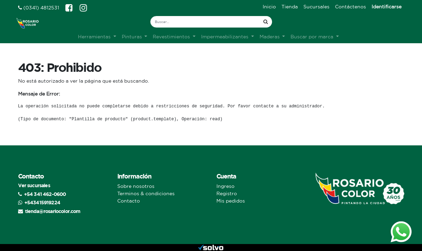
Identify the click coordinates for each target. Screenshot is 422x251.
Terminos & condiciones (146, 193)
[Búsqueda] (265, 22)
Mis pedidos (230, 201)
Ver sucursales (34, 185)
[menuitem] (269, 6)
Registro (226, 193)
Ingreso (225, 186)
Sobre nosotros (135, 186)
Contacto (128, 201)
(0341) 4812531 (38, 7)
